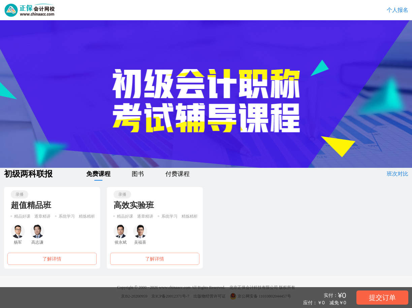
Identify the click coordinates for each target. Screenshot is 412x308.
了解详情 (51, 258)
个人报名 (397, 10)
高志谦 (37, 234)
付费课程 (177, 174)
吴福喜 (140, 234)
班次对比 (397, 174)
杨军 (18, 234)
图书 (138, 174)
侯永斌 (121, 234)
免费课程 (98, 175)
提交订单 (382, 297)
